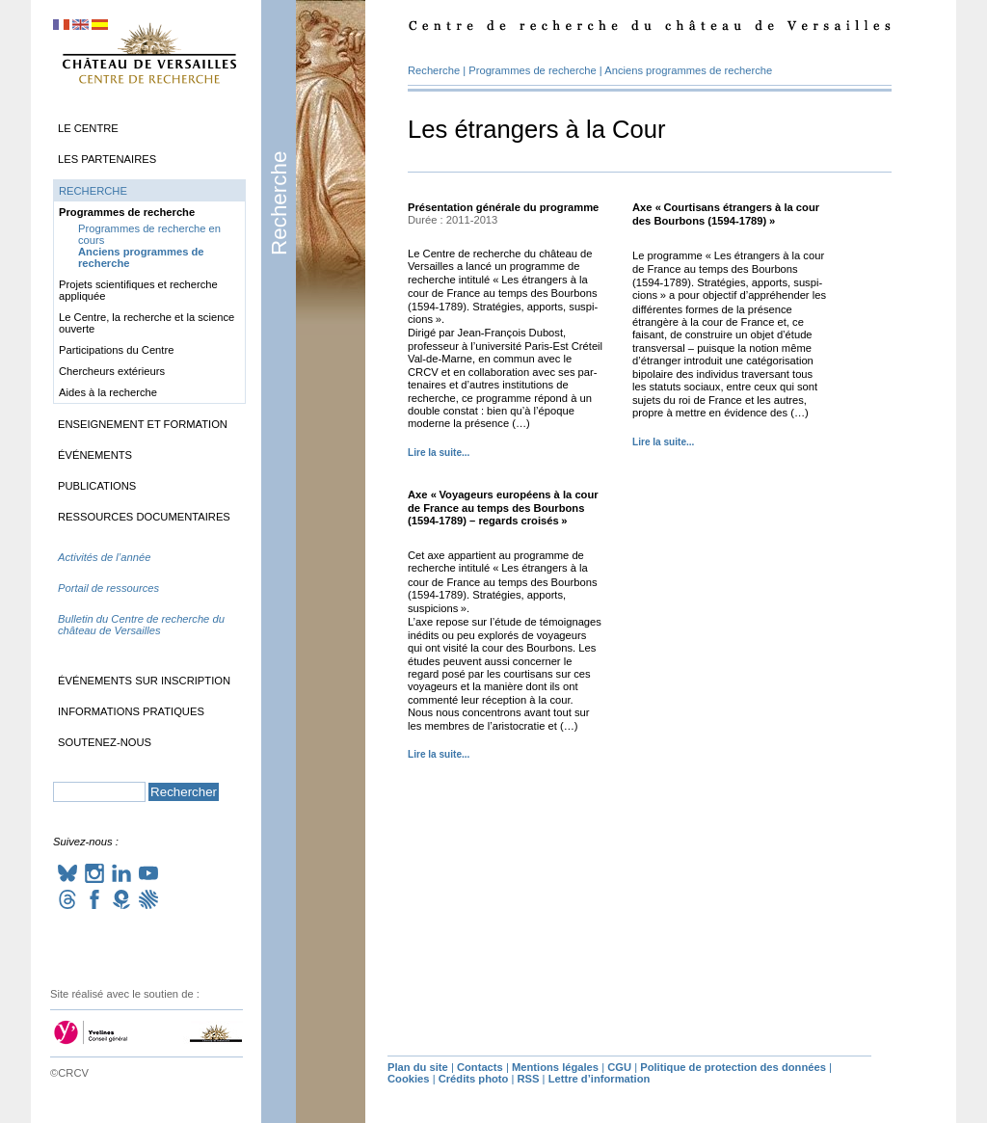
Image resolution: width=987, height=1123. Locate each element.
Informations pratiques (131, 711)
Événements (95, 455)
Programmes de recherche (532, 70)
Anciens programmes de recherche (688, 70)
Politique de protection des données (733, 1067)
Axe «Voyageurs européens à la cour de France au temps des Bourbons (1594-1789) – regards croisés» (503, 508)
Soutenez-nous (104, 742)
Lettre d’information (599, 1078)
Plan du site (417, 1067)
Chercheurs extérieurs (112, 371)
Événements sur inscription (144, 680)
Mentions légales (555, 1067)
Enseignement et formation (142, 424)
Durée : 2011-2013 (452, 220)
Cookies (408, 1078)
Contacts (480, 1067)
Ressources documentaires (144, 516)
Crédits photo (474, 1078)
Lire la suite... (438, 452)
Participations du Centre (116, 350)
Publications (97, 486)
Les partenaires (107, 159)
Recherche (279, 203)
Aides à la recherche (108, 392)
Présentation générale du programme (503, 207)
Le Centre (88, 128)
